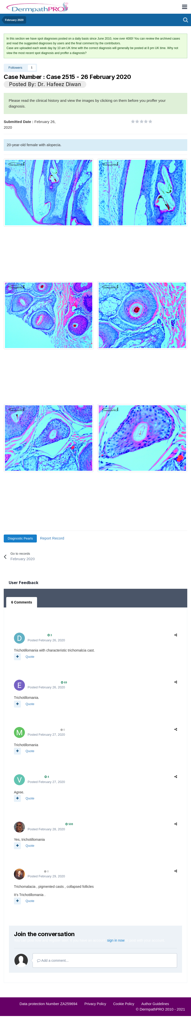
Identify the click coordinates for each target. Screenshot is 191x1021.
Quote (30, 657)
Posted (46, 640)
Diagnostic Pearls (20, 538)
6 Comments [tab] (21, 602)
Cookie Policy (123, 1004)
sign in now (116, 940)
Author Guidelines (155, 1004)
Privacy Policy (95, 1004)
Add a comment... (53, 960)
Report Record (52, 538)
